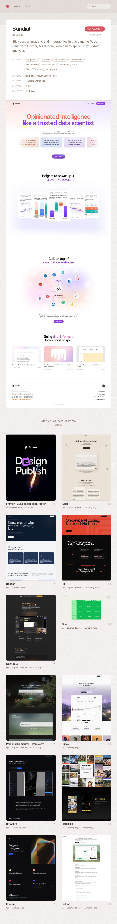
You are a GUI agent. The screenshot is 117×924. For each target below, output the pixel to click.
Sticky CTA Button (34, 69)
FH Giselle (29, 81)
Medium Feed (32, 64)
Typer (65, 503)
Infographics (32, 59)
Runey (65, 744)
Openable (12, 664)
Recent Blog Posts (68, 64)
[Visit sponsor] (54, 504)
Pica (64, 624)
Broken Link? (95, 35)
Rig (63, 584)
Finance (15, 588)
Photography (87, 828)
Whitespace (51, 69)
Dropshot (11, 824)
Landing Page (50, 76)
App (26, 76)
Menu (17, 6)
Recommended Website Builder (20, 507)
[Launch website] (109, 504)
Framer (32, 46)
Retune (66, 904)
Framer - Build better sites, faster (26, 503)
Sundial (19, 35)
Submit (58, 424)
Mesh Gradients (49, 64)
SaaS (23, 588)
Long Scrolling (76, 59)
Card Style (45, 59)
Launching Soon (92, 588)
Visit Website (95, 29)
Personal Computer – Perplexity (25, 744)
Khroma (10, 904)
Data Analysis (60, 59)
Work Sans (40, 81)
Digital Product (36, 76)
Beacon (10, 584)
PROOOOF (68, 824)
